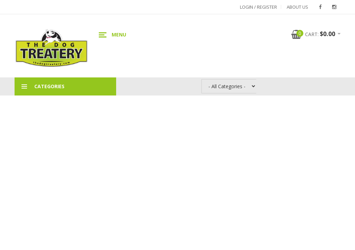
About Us (297, 7)
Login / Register (258, 7)
